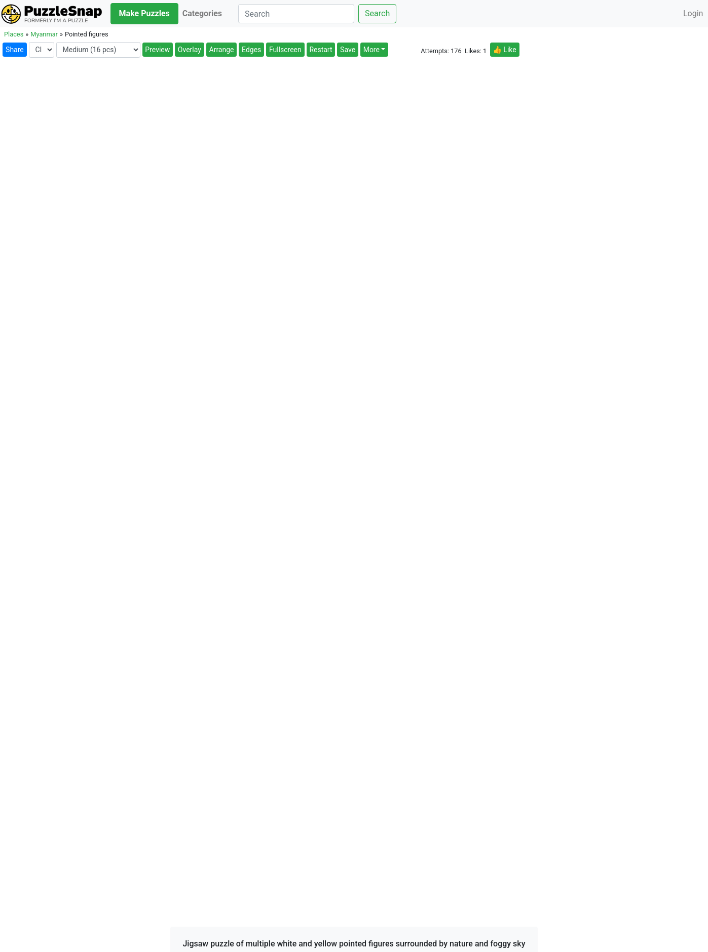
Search (377, 13)
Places (13, 34)
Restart (320, 50)
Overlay (189, 50)
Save (347, 50)
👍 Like (504, 50)
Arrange (221, 50)
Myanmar (44, 34)
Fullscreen (285, 50)
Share (15, 50)
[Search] (296, 13)
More (371, 50)
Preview (157, 50)
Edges (251, 50)
